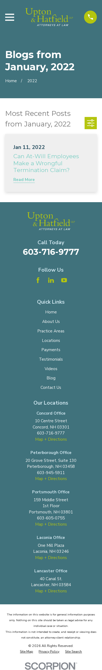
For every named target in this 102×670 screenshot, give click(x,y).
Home (51, 312)
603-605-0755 (51, 518)
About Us (51, 321)
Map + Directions (51, 439)
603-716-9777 (51, 252)
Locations (51, 340)
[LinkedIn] (51, 280)
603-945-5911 (51, 472)
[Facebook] (38, 280)
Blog (51, 378)
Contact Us (51, 387)
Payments (50, 350)
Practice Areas (50, 331)
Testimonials (51, 359)
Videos (51, 368)
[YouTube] (64, 280)
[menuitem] (26, 651)
